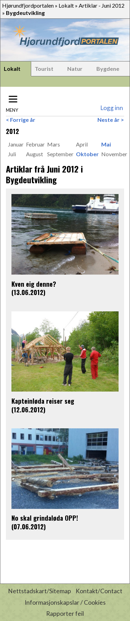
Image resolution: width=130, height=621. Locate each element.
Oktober (87, 154)
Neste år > (110, 119)
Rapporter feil (65, 613)
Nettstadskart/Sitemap (39, 591)
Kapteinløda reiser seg (42, 400)
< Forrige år (20, 119)
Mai (106, 144)
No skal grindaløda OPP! (44, 517)
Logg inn (111, 107)
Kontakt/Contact (99, 591)
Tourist (44, 68)
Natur (75, 68)
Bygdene (107, 68)
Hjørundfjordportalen (28, 5)
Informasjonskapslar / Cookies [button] (65, 602)
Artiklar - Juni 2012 (101, 5)
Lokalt (66, 5)
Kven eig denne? (33, 283)
